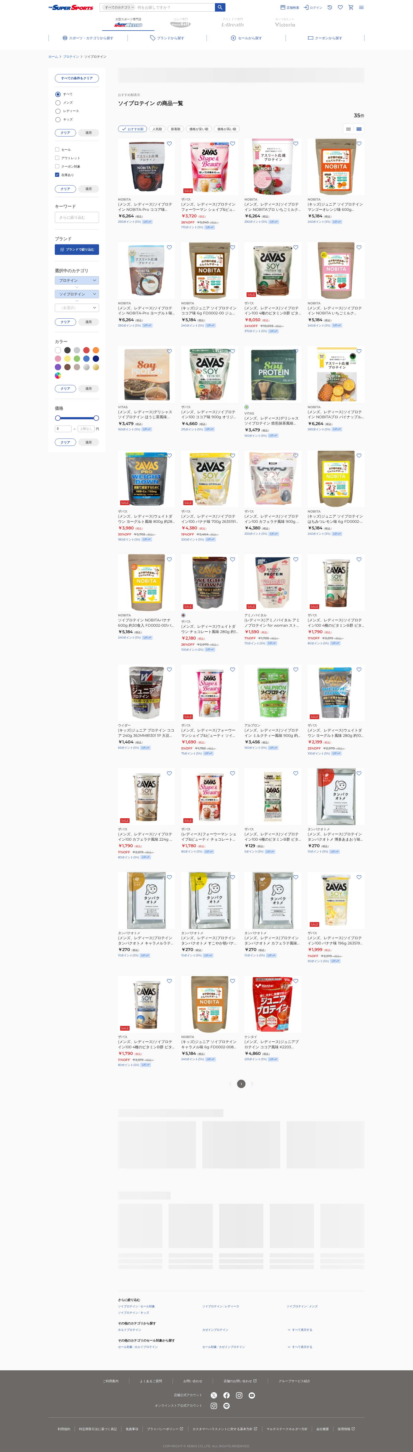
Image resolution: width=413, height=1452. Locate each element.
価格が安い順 (198, 129)
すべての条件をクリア (77, 78)
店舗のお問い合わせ (240, 1381)
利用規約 (64, 1429)
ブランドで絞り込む (77, 249)
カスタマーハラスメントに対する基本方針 (225, 1429)
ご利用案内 (111, 1381)
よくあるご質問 (151, 1381)
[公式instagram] (239, 1395)
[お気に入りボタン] (169, 143)
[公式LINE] (226, 1406)
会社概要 (322, 1429)
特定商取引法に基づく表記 (98, 1429)
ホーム (53, 57)
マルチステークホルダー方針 (287, 1429)
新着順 (175, 129)
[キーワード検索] (220, 7)
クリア (65, 133)
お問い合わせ (192, 1381)
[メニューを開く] (361, 7)
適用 (88, 133)
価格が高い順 (226, 129)
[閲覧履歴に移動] (329, 7)
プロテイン (71, 57)
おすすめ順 (132, 128)
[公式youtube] (252, 1395)
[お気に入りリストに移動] (340, 7)
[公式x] (214, 1395)
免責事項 (132, 1429)
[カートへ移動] (351, 7)
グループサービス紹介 (294, 1381)
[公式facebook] (226, 1395)
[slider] (58, 418)
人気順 (157, 129)
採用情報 (347, 1429)
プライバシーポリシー (165, 1429)
